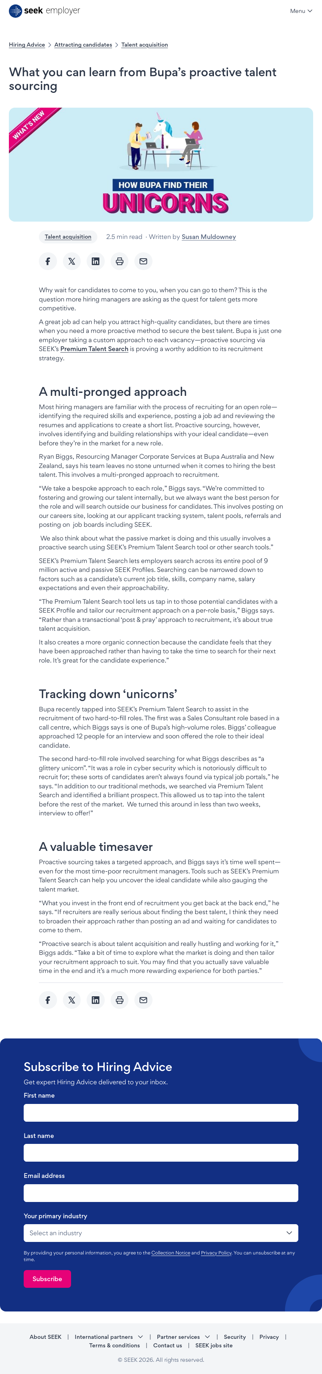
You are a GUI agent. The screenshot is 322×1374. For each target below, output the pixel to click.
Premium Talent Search (94, 349)
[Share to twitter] (72, 261)
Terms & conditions (114, 1345)
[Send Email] (143, 261)
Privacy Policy (216, 1253)
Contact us (167, 1345)
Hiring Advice (27, 44)
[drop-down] (161, 1233)
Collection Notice (170, 1253)
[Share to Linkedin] (96, 261)
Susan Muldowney (209, 236)
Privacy (269, 1336)
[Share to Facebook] (48, 261)
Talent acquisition (144, 44)
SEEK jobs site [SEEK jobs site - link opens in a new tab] (214, 1345)
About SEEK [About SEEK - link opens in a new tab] (45, 1336)
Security (235, 1336)
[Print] (120, 261)
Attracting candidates (83, 44)
